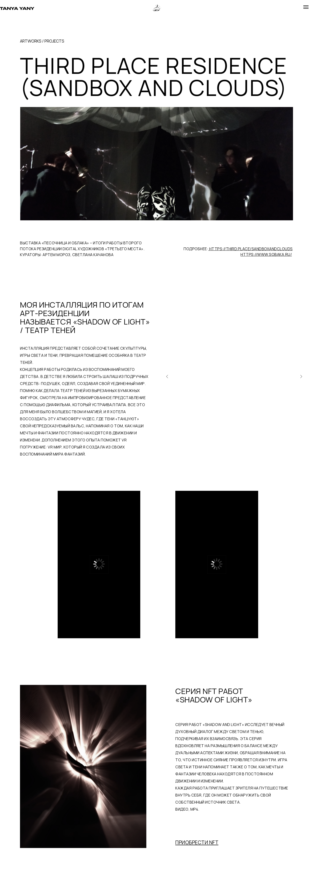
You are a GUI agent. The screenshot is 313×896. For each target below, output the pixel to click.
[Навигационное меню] (306, 7)
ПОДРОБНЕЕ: (238, 248)
